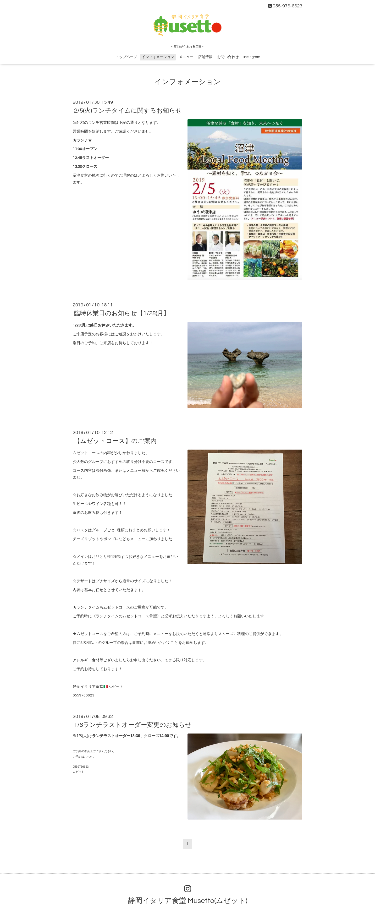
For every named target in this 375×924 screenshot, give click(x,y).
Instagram (251, 57)
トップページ (126, 57)
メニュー (186, 57)
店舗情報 (205, 57)
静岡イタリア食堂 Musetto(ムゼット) (187, 900)
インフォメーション (158, 57)
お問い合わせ (228, 57)
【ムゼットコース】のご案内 (115, 441)
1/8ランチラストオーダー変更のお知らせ (133, 725)
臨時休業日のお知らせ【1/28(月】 (122, 313)
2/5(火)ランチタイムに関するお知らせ (128, 111)
